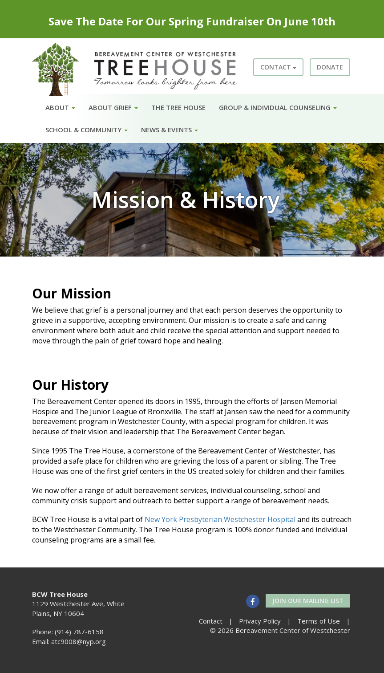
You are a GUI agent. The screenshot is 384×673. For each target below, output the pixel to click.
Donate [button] (330, 67)
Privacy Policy (260, 620)
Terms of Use (318, 620)
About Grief (113, 107)
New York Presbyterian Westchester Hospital (220, 519)
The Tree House (178, 107)
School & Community (86, 129)
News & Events (169, 129)
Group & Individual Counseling (278, 107)
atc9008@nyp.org (78, 641)
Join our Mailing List (308, 600)
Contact (278, 67)
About (60, 107)
